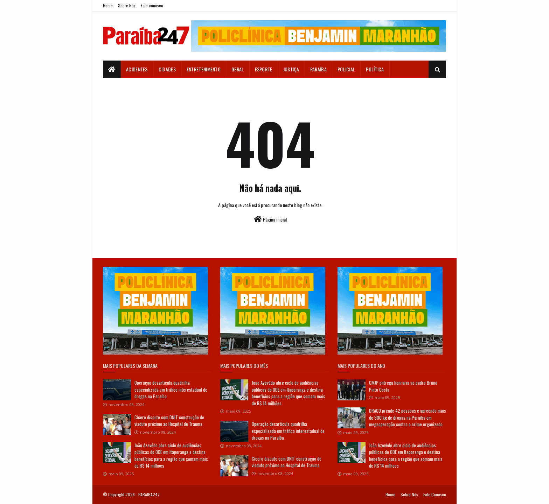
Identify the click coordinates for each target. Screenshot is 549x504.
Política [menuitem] (375, 69)
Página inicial (270, 219)
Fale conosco (152, 5)
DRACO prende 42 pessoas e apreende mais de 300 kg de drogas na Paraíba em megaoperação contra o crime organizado (407, 417)
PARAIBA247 (149, 494)
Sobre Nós (126, 5)
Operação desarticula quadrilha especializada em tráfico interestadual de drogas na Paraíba (170, 389)
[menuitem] (112, 69)
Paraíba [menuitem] (318, 69)
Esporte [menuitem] (263, 69)
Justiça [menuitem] (291, 69)
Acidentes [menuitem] (137, 69)
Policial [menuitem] (346, 69)
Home (108, 5)
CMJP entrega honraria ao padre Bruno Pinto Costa (403, 386)
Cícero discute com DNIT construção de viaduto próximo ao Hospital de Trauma (169, 421)
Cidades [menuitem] (167, 69)
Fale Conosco (434, 494)
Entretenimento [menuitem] (204, 69)
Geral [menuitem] (237, 69)
